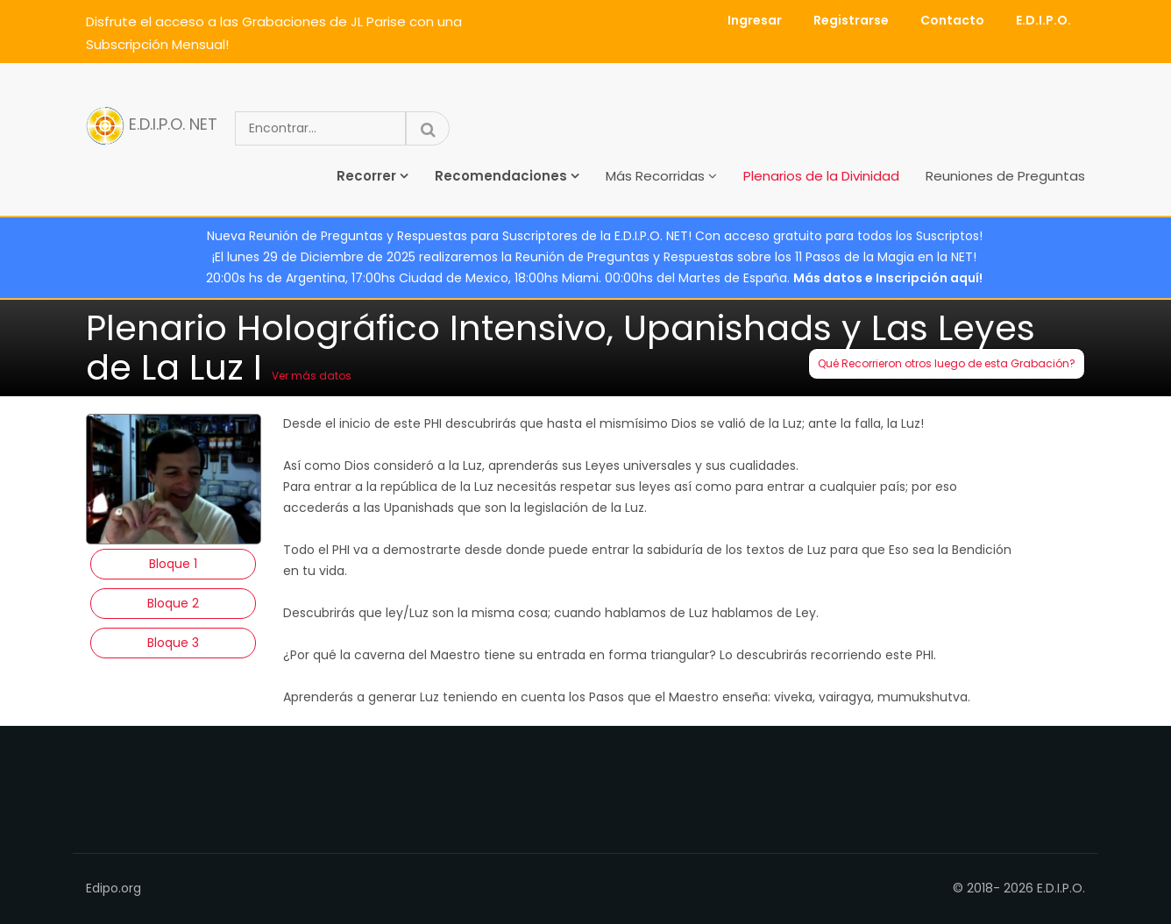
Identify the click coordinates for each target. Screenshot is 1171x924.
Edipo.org (113, 888)
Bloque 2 (173, 603)
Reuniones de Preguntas (1005, 176)
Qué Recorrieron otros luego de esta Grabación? (946, 363)
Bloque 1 (173, 563)
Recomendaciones (501, 176)
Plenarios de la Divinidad (821, 176)
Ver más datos (311, 375)
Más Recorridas (655, 176)
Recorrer (366, 176)
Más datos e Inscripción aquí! (888, 278)
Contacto (952, 20)
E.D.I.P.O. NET (151, 126)
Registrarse (851, 20)
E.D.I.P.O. (1043, 20)
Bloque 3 (173, 642)
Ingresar (754, 20)
